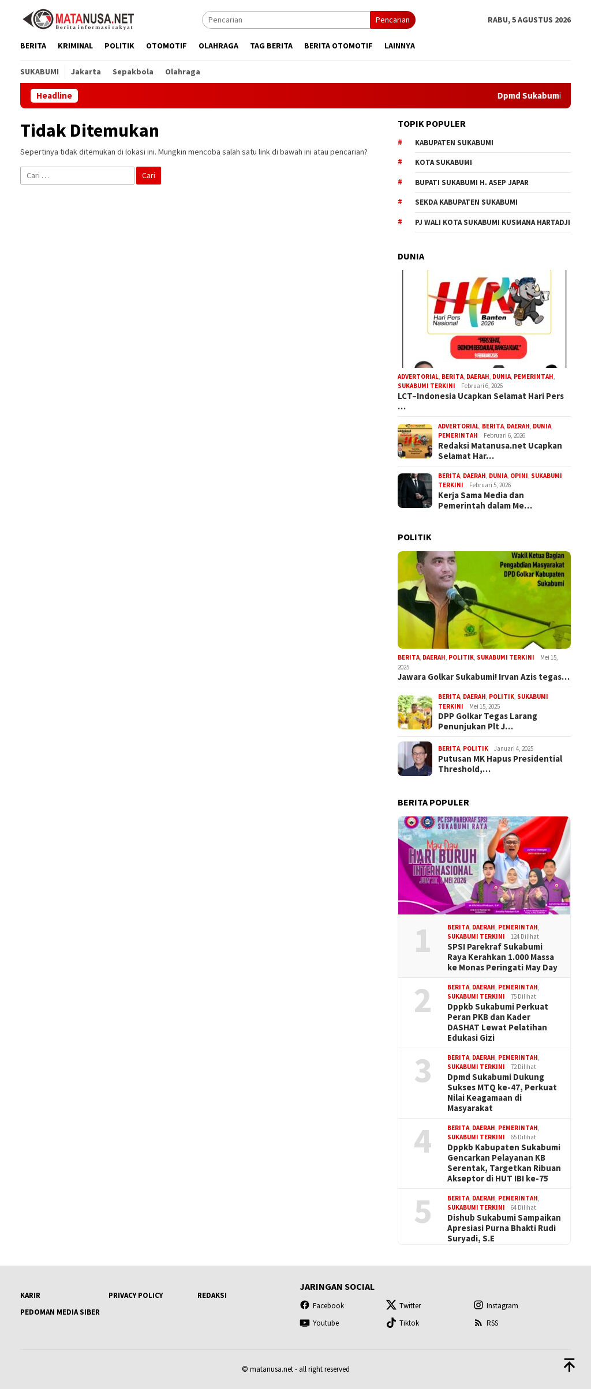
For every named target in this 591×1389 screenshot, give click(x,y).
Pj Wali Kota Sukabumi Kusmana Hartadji (492, 222)
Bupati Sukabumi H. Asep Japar (472, 182)
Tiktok (402, 1323)
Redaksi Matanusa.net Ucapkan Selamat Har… (500, 451)
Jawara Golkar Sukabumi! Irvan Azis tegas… (484, 677)
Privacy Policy (136, 1295)
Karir (30, 1295)
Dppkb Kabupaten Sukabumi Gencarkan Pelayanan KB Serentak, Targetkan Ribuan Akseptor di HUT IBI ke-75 (504, 1163)
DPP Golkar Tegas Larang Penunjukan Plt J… (487, 721)
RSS (485, 1323)
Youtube (319, 1323)
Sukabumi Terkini (426, 386)
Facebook (322, 1306)
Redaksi (212, 1295)
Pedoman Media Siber (60, 1312)
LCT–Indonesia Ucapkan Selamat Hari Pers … (481, 401)
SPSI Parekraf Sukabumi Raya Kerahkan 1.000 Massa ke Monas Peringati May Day (502, 957)
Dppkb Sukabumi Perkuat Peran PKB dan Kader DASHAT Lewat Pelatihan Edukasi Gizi (497, 1022)
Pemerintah (533, 376)
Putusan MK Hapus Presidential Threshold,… (500, 764)
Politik (461, 657)
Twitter (403, 1306)
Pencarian (393, 19)
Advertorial (418, 376)
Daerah (477, 376)
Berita (452, 376)
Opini (519, 476)
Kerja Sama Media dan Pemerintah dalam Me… (485, 500)
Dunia (501, 376)
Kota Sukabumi (443, 162)
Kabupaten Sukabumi (454, 143)
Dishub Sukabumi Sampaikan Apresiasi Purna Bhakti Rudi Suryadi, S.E (504, 1228)
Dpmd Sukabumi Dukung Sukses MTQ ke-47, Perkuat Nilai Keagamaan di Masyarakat (502, 1092)
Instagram (495, 1306)
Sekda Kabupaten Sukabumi (466, 202)
